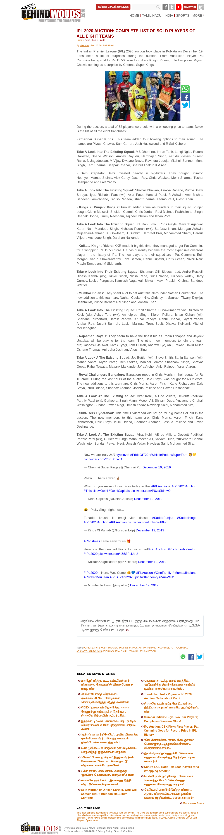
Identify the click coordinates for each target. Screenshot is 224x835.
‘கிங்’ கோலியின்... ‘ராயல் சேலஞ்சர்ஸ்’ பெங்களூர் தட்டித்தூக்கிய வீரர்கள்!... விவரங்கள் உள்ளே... (169, 744)
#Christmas (92, 541)
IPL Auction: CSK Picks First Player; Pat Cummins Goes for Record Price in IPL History (171, 730)
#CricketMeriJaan (96, 577)
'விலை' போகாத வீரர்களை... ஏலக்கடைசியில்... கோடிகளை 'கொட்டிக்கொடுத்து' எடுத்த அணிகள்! (105, 698)
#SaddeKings (186, 518)
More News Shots (193, 803)
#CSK (104, 647)
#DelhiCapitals (119, 491)
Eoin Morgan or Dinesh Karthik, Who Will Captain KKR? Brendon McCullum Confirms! (109, 793)
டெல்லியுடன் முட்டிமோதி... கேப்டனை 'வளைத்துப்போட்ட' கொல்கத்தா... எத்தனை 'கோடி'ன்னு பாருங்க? (168, 780)
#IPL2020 (91, 554)
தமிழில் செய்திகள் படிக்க (113, 7)
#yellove (122, 455)
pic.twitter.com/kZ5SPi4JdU (118, 554)
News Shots (90, 40)
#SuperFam (178, 455)
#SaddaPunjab (162, 518)
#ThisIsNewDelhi (96, 491)
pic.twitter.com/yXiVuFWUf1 (155, 577)
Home (79, 40)
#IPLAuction (160, 486)
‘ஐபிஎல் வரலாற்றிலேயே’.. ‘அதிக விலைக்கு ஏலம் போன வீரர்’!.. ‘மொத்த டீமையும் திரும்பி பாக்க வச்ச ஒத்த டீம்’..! (109, 738)
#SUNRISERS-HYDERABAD (173, 647)
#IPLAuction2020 (122, 577)
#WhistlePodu (159, 455)
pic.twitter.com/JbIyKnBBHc (147, 522)
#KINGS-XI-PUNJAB (140, 647)
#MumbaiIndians (184, 573)
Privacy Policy (105, 831)
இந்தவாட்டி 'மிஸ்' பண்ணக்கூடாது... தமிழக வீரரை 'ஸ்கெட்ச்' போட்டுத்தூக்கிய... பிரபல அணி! (108, 725)
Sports (102, 40)
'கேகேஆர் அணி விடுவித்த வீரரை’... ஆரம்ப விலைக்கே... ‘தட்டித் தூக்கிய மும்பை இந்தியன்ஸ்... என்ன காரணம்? (169, 793)
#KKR (154, 647)
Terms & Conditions (124, 831)
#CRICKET (89, 647)
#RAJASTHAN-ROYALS (89, 651)
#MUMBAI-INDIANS (118, 647)
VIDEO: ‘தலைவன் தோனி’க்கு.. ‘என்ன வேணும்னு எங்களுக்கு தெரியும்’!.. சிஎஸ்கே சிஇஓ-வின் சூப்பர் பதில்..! (105, 711)
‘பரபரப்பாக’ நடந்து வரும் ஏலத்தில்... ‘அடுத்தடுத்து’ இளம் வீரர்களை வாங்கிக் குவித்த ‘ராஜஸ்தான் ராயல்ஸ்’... (169, 684)
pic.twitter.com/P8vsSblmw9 (151, 491)
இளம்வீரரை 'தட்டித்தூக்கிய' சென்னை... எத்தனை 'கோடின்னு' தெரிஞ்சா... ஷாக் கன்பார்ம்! (169, 757)
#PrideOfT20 (139, 455)
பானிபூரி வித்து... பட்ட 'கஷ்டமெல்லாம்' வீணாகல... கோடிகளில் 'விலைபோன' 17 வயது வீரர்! (107, 684)
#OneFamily (162, 573)
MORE (197, 15)
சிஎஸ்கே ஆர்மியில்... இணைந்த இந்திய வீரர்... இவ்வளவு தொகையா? (107, 782)
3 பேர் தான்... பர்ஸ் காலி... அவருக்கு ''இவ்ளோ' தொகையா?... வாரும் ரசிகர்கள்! (107, 773)
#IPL (98, 647)
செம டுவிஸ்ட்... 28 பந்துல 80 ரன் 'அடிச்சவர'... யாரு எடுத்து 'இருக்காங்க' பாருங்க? (109, 750)
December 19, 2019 (156, 467)
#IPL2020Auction (184, 486)
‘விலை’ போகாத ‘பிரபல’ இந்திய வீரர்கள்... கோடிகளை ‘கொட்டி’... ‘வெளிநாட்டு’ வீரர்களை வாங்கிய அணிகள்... (108, 761)
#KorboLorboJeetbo (182, 549)
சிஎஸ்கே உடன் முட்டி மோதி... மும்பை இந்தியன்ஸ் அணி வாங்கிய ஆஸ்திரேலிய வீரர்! (171, 707)
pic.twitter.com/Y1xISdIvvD (103, 459)
